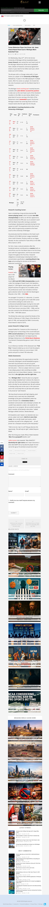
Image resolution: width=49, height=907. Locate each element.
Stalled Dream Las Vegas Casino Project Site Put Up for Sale (25, 758)
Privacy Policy (34, 904)
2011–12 (10, 150)
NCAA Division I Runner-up (32, 157)
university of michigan (20, 450)
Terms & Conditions (24, 904)
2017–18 (10, 189)
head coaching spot (23, 88)
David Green (12, 54)
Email (27, 491)
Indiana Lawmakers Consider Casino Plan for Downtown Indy (25, 736)
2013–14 (10, 163)
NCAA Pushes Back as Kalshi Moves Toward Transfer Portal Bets (24, 549)
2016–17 (10, 183)
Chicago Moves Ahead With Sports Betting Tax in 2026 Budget (25, 779)
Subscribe (41, 10)
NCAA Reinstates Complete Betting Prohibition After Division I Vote (24, 572)
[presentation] (18, 508)
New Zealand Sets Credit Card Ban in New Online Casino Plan (25, 800)
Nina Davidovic (21, 760)
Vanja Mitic (20, 574)
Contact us (15, 904)
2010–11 (10, 143)
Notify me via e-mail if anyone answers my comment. (21, 501)
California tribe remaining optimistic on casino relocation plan (16, 525)
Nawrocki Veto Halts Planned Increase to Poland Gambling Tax (25, 821)
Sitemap (40, 904)
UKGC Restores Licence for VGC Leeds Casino (25, 867)
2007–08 (10, 122)
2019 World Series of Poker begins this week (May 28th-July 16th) (32, 525)
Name (10, 491)
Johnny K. (21, 551)
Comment (11, 474)
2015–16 (10, 176)
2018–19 (10, 195)
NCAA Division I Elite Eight (32, 163)
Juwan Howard (32, 450)
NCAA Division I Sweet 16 (32, 183)
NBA (24, 54)
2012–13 (10, 157)
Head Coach (21, 453)
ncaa (11, 450)
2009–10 (10, 136)
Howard (10, 272)
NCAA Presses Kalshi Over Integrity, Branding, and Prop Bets (24, 594)
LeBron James (12, 440)
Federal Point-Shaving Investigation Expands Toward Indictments (24, 685)
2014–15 (10, 169)
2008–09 (10, 129)
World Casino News (7, 904)
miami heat (12, 453)
